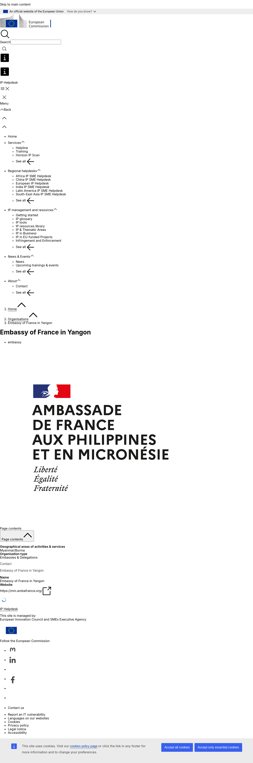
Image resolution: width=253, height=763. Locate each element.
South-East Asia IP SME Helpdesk (41, 194)
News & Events (19, 256)
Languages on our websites (28, 718)
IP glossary (24, 219)
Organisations (18, 319)
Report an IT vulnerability (26, 714)
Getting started (27, 215)
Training (22, 151)
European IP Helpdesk (32, 183)
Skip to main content (15, 4)
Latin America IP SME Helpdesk (39, 190)
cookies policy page (83, 746)
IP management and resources (30, 210)
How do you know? (81, 11)
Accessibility (17, 732)
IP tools (21, 222)
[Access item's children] (25, 142)
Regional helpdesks (22, 171)
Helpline (22, 148)
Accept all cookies (177, 747)
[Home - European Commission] (29, 21)
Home (12, 136)
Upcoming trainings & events (37, 265)
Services (14, 142)
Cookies (14, 722)
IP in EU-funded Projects (34, 237)
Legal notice (17, 729)
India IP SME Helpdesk (32, 187)
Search (5, 42)
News (20, 261)
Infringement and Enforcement (38, 240)
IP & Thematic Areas (31, 229)
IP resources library (30, 226)
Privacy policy (18, 725)
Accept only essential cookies (218, 747)
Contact (21, 286)
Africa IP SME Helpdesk (33, 176)
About (12, 281)
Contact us (16, 708)
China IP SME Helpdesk (33, 179)
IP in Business (26, 233)
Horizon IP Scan (28, 155)
